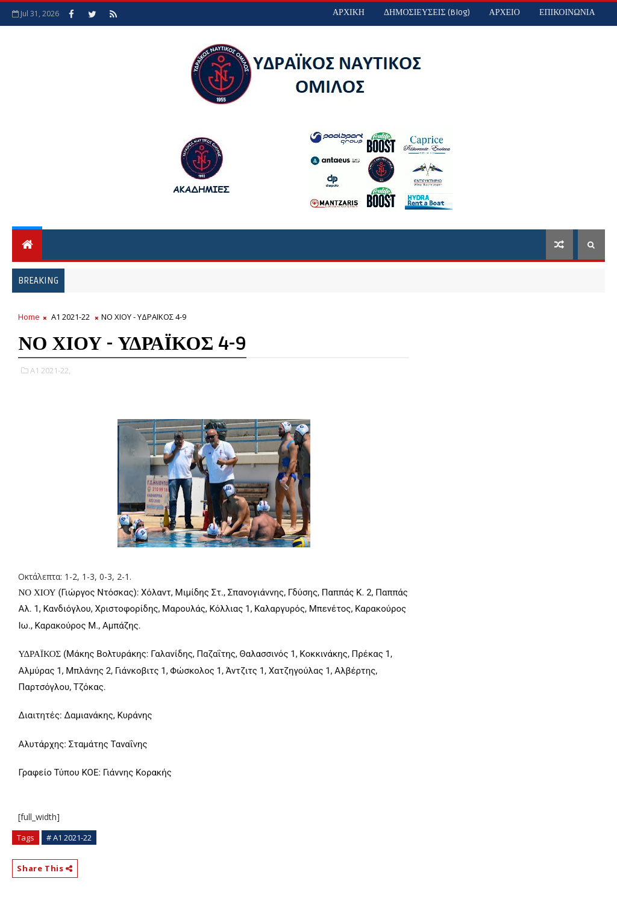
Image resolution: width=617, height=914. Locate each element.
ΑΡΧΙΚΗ (349, 12)
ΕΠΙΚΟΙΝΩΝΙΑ (567, 12)
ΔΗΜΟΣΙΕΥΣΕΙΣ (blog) (427, 12)
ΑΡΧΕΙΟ (504, 12)
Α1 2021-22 (70, 316)
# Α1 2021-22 (69, 837)
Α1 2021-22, (50, 370)
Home (29, 316)
